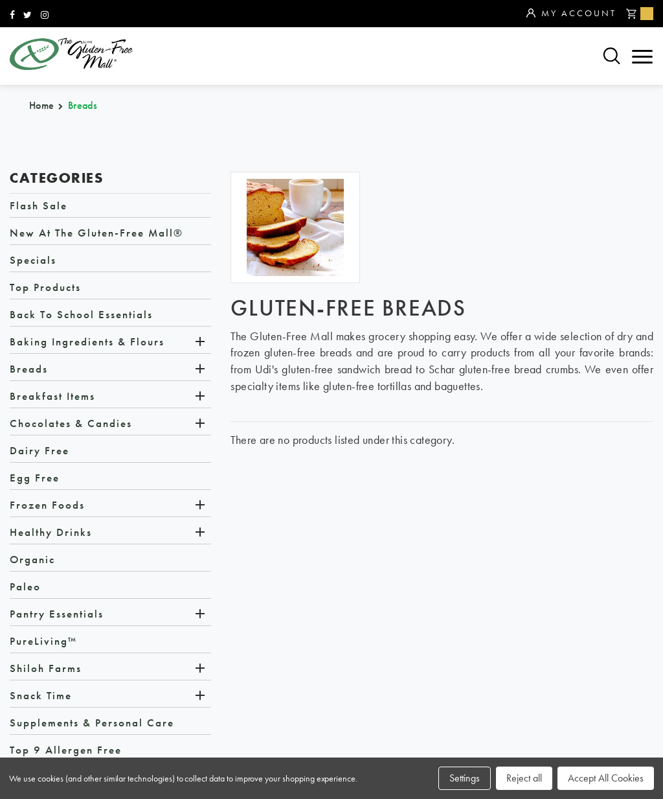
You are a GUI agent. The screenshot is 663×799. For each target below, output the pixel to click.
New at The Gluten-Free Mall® (96, 233)
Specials (33, 260)
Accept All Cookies (606, 778)
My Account (571, 13)
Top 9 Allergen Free (66, 750)
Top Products (45, 287)
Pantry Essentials (57, 614)
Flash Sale (38, 205)
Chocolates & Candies (71, 423)
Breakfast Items (52, 396)
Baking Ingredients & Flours (87, 341)
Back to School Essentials (81, 314)
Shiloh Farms (46, 668)
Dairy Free (39, 450)
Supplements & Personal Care (92, 722)
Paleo (25, 586)
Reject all (524, 778)
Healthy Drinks (51, 532)
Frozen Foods (47, 505)
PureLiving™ (43, 641)
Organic (32, 559)
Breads (29, 369)
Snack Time (41, 695)
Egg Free (35, 477)
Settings (464, 778)
